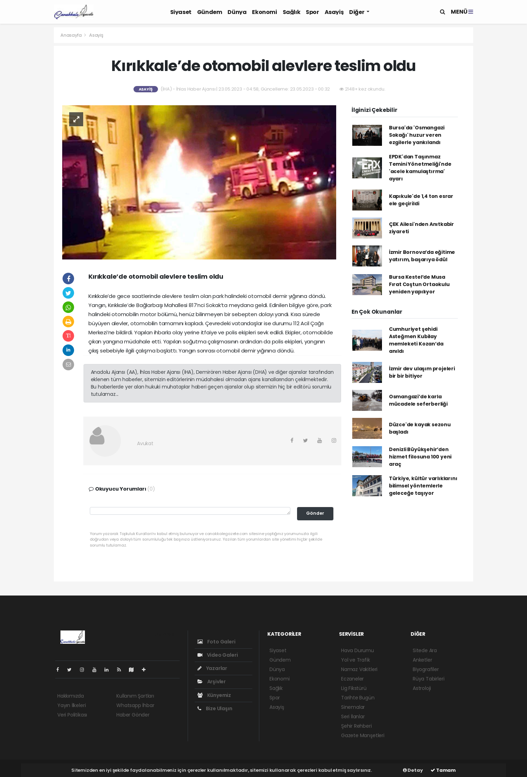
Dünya (237, 12)
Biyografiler (426, 669)
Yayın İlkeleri (71, 705)
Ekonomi (264, 12)
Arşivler (211, 681)
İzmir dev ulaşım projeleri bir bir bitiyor (422, 372)
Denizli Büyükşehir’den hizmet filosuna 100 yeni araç (420, 457)
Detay (413, 770)
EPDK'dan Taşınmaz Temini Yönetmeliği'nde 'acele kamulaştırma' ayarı (420, 167)
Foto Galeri (216, 641)
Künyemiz (214, 695)
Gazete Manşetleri (362, 735)
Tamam (443, 770)
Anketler (422, 659)
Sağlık (292, 12)
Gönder (315, 513)
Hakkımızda (70, 695)
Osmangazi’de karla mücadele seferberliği (418, 400)
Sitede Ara (425, 650)
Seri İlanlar (353, 716)
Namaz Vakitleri (359, 669)
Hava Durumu (357, 650)
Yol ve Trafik (355, 659)
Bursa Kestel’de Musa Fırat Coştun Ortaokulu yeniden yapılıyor (419, 284)
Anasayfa (71, 35)
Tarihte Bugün (358, 697)
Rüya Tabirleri (428, 678)
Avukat (145, 443)
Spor (312, 12)
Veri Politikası (72, 714)
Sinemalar (353, 707)
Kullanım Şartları (135, 695)
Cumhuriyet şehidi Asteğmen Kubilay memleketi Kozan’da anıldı (416, 340)
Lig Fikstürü (354, 688)
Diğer (357, 12)
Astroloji (422, 688)
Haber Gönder (133, 714)
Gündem (209, 12)
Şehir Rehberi (356, 725)
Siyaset (181, 12)
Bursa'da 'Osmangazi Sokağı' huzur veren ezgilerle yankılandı (417, 135)
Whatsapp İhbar (135, 705)
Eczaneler (352, 678)
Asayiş (334, 12)
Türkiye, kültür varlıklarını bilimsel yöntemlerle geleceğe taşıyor (423, 486)
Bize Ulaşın (214, 708)
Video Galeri (217, 654)
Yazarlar (212, 668)
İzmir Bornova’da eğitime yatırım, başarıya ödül (422, 256)
